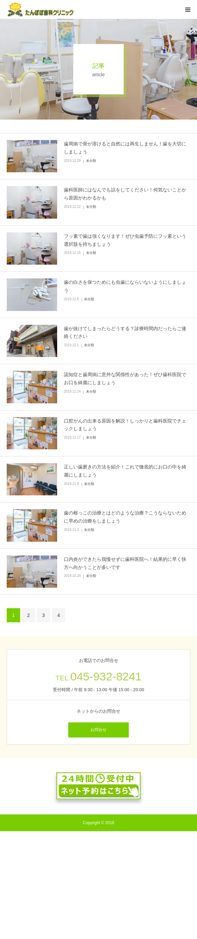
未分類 (91, 161)
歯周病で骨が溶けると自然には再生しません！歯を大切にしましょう (125, 147)
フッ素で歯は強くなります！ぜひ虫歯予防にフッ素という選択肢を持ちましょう (125, 240)
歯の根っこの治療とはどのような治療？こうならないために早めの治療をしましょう (125, 517)
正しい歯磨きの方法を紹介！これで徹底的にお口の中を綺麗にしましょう (125, 471)
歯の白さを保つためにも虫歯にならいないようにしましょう (125, 286)
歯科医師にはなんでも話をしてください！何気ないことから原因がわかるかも (125, 193)
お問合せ (98, 729)
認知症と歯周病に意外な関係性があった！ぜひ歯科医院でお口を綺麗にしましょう (125, 378)
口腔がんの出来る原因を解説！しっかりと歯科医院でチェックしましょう (125, 425)
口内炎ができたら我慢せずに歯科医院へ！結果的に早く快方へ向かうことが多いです (125, 563)
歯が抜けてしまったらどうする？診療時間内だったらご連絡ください (125, 332)
